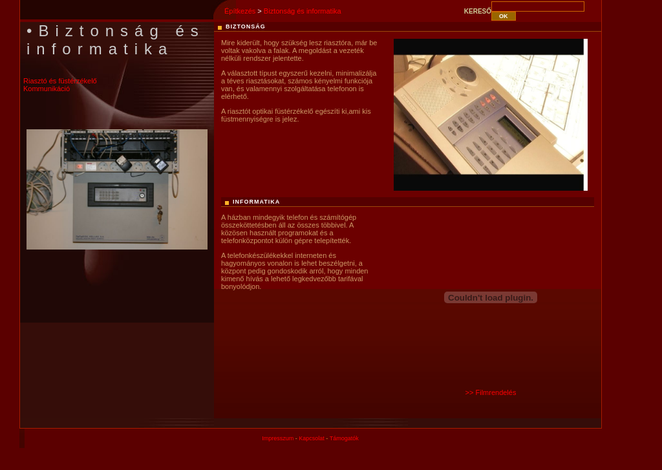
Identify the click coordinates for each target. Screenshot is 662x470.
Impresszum (278, 438)
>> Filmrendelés (491, 392)
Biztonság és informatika (302, 11)
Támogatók (344, 438)
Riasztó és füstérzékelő (60, 81)
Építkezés (239, 11)
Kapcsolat (312, 438)
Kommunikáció (46, 88)
